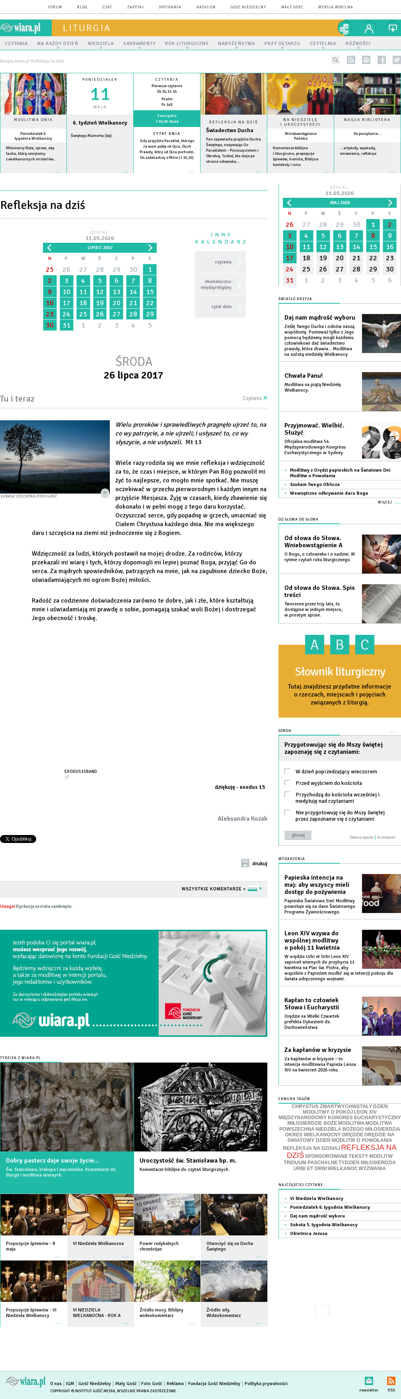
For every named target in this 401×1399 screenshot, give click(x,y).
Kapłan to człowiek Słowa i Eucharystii (311, 1004)
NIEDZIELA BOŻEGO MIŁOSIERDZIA (357, 1129)
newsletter (366, 60)
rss (351, 60)
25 (50, 269)
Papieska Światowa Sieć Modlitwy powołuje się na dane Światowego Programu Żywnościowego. (319, 906)
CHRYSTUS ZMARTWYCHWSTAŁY (332, 1106)
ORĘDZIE (353, 1135)
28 (100, 269)
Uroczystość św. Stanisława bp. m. (188, 1160)
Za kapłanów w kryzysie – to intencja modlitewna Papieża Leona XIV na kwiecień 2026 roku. (320, 1064)
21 (133, 303)
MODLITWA (351, 1123)
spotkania (170, 7)
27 (83, 269)
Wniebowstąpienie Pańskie (301, 136)
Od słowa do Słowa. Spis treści (319, 591)
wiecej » (100, 176)
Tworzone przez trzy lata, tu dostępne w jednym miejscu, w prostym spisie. (313, 609)
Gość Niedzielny (248, 7)
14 (133, 291)
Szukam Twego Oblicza (315, 485)
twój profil (369, 28)
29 (117, 269)
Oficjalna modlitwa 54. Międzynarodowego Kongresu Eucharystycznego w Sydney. (315, 447)
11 (83, 291)
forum (55, 7)
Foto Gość (151, 1384)
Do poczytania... (368, 133)
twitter (397, 60)
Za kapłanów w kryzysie (317, 1050)
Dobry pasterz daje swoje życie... (52, 1160)
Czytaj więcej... (233, 176)
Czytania (255, 398)
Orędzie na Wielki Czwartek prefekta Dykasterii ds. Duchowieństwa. (311, 1021)
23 (50, 314)
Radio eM (206, 7)
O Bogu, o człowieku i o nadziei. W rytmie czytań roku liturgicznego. (319, 557)
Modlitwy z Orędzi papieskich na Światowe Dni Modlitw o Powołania (340, 473)
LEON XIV (365, 1112)
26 (66, 269)
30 (133, 269)
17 (66, 303)
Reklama (175, 1384)
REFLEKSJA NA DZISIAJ (311, 1148)
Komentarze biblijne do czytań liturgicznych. (185, 1170)
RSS (391, 1379)
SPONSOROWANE (326, 1156)
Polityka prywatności (266, 1384)
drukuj (259, 863)
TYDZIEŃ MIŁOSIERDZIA (367, 1162)
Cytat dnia (167, 133)
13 (117, 291)
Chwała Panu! (303, 375)
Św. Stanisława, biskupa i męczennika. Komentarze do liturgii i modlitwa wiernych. (61, 1172)
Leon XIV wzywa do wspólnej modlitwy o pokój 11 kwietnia (312, 940)
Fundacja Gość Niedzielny (214, 1384)
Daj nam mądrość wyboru (319, 317)
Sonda (285, 731)
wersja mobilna (335, 7)
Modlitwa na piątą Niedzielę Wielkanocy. (312, 387)
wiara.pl (26, 28)
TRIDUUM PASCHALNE (311, 1162)
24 (66, 314)
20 (117, 303)
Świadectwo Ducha (229, 130)
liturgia (87, 28)
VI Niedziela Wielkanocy (316, 1199)
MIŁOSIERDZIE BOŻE (312, 1123)
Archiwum (386, 837)
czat (107, 7)
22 (150, 303)
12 (100, 291)
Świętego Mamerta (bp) (91, 135)
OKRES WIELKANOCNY (313, 1135)
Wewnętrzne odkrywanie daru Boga (329, 493)
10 (66, 291)
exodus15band (80, 771)
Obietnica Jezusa (308, 1234)
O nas (56, 1384)
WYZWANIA (371, 1168)
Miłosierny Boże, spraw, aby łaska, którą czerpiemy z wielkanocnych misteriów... (31, 154)
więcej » (33, 176)
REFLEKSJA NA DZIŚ (342, 1151)
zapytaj (135, 7)
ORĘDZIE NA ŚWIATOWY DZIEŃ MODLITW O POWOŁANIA (340, 1137)
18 (83, 303)
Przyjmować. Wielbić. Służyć (314, 429)
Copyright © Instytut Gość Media (82, 1391)
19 (100, 303)
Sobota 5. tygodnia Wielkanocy (324, 1225)
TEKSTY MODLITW (370, 1156)
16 (50, 303)
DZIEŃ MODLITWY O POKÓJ (345, 1109)
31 (66, 325)
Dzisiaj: (100, 236)
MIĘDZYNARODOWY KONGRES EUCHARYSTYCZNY (339, 1117)
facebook (382, 60)
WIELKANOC (343, 1168)
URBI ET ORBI (310, 1168)
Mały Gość (292, 7)
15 (150, 291)
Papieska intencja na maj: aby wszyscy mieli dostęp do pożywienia (316, 885)
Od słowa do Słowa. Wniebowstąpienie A (313, 542)
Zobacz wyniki (362, 837)
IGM (70, 1384)
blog (82, 7)
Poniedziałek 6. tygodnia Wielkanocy (33, 136)
